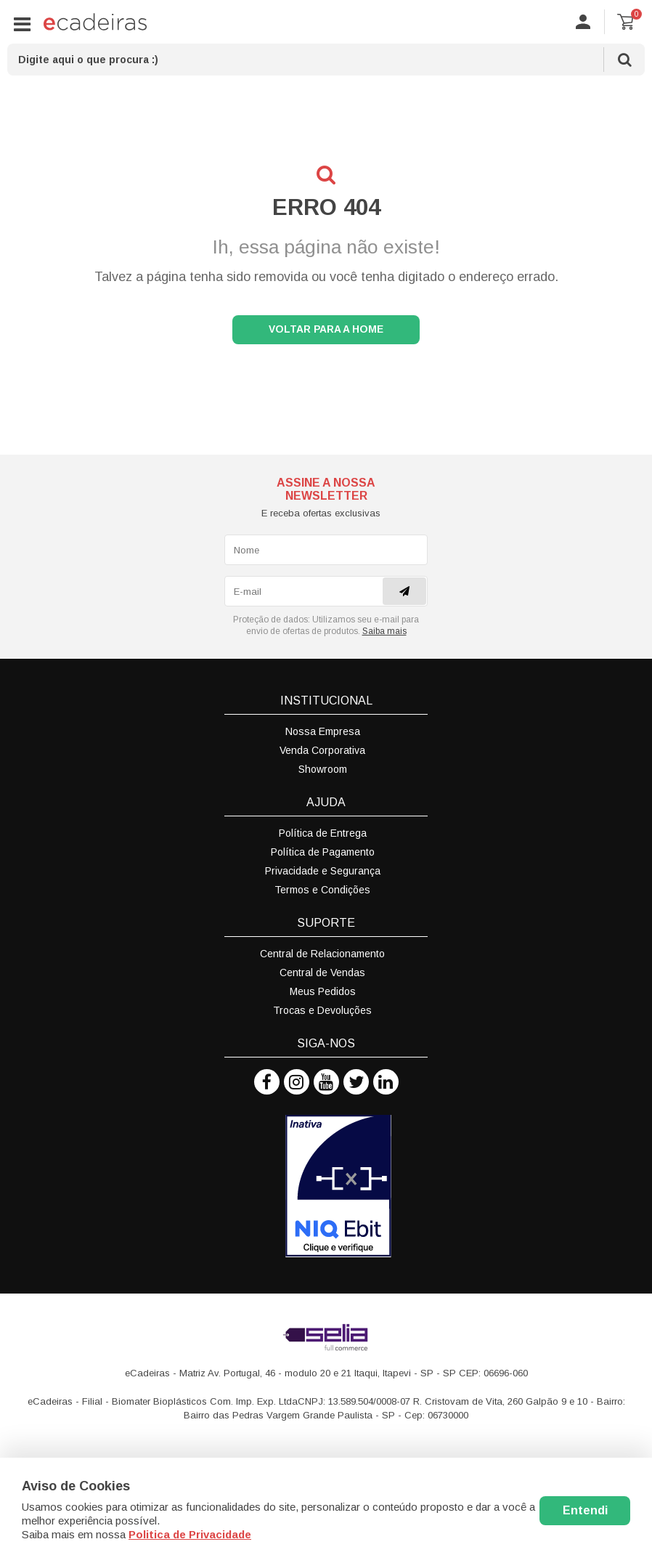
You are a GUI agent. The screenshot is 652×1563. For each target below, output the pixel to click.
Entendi (585, 1510)
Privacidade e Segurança (322, 874)
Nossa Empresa (322, 734)
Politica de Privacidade (190, 1534)
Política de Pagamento (323, 855)
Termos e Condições (322, 892)
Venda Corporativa (322, 753)
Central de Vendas (322, 975)
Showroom (322, 772)
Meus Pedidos (323, 994)
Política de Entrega (323, 836)
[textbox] (326, 60)
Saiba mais (384, 634)
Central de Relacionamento (322, 956)
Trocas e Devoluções (322, 1013)
